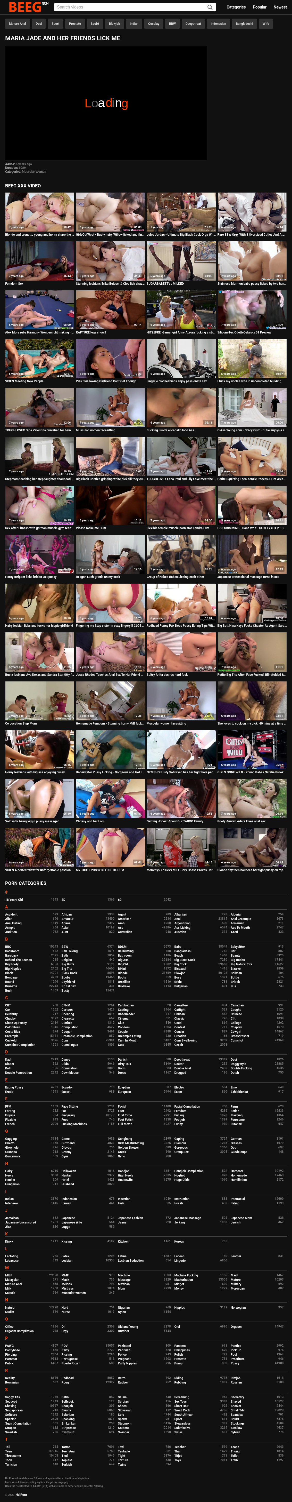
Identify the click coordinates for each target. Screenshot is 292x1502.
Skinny (66, 1410)
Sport (55, 24)
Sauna (122, 1397)
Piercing (11, 1354)
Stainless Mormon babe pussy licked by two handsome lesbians (252, 283)
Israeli (178, 1203)
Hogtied (179, 1175)
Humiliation (239, 1180)
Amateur (67, 919)
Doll (8, 1068)
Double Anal (182, 1068)
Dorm (122, 1068)
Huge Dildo (181, 1180)
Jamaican (12, 1218)
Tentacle (124, 1451)
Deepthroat (193, 24)
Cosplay (153, 24)
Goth (234, 1147)
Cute (121, 1045)
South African (183, 1415)
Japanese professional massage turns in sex (248, 577)
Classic (179, 1018)
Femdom (180, 1111)
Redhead (68, 1378)
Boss (177, 977)
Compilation (70, 1027)
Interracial (238, 1199)
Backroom (12, 951)
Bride (177, 982)
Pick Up (236, 1350)
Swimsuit (68, 1432)
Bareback (11, 955)
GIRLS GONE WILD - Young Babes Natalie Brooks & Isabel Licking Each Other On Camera (252, 772)
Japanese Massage (187, 1218)
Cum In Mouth (128, 1040)
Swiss (178, 1432)
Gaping (179, 1139)
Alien (8, 919)
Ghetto (9, 1143)
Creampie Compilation (77, 1036)
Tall (7, 1447)
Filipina (10, 1115)
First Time (125, 1115)
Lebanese (12, 1260)
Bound (9, 982)
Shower (236, 1406)
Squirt (95, 24)
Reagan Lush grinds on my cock (98, 577)
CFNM (66, 1005)
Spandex (237, 1415)
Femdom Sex (14, 283)
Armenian (237, 923)
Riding (178, 1378)
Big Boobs (238, 960)
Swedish (11, 1432)
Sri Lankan (69, 1423)
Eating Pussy (14, 1087)
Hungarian (12, 1184)
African (67, 914)
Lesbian (67, 1260)
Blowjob (114, 24)
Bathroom (125, 955)
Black (9, 973)
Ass (120, 927)
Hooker (10, 1180)
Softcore (11, 1415)
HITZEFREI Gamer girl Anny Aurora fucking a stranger (181, 332)
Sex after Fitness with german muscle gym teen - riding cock (39, 528)
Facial (122, 1106)
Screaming (181, 1397)
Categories (236, 7)
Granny (66, 1152)
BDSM (122, 947)
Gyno (121, 1156)
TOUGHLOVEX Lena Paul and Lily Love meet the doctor (181, 479)
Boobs (66, 977)
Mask (65, 1280)
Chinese (236, 1014)
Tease (235, 1447)
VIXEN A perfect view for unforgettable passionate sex (39, 870)
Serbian (123, 1401)
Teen (8, 1451)
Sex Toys (180, 1401)
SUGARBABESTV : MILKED (165, 283)
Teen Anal (69, 1451)
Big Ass (123, 960)
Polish (178, 1354)
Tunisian (11, 1464)
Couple (123, 1032)
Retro (122, 1378)
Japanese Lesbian (130, 1218)
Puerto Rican (71, 1363)
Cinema (123, 1018)
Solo (121, 1415)
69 (120, 900)
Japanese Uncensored (20, 1222)
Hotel (65, 1180)
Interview (11, 1203)
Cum (65, 1040)
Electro (179, 1087)
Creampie (12, 1036)
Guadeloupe (239, 1152)
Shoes (122, 1406)
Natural (10, 1307)
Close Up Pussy (16, 1023)
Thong (235, 1451)
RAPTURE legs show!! (91, 332)
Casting (123, 1010)
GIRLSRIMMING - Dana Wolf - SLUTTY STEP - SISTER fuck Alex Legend (252, 528)
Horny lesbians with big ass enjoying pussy (35, 772)
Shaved (236, 1401)
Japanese (68, 1218)
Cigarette (68, 1018)
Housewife (125, 1180)
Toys (177, 1460)
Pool (234, 1354)
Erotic (9, 1092)
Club (121, 1023)
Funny (178, 1124)
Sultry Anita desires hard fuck (167, 675)
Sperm (122, 1419)
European (124, 1092)
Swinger (123, 1432)
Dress (122, 1073)
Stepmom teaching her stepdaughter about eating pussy (39, 479)
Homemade (239, 1175)
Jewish (235, 1222)
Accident (11, 914)
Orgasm (236, 1327)
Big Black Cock (184, 960)
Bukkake (124, 986)
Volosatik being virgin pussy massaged (32, 821)
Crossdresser (240, 1036)
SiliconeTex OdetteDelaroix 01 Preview (244, 332)
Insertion (124, 1199)
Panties (236, 1346)
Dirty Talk (124, 1064)
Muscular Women (34, 171)
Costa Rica (12, 1032)
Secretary (237, 1397)
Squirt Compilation (18, 1423)
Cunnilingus (70, 1045)
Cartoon (67, 1010)
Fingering (68, 1115)
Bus (233, 986)
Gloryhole (12, 1147)
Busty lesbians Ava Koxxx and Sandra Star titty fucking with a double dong (39, 675)
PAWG (9, 1346)
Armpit (10, 927)
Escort (66, 1092)
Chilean (179, 1014)
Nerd (65, 1307)
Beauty (235, 955)
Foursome (238, 1120)
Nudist (9, 1312)
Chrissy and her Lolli (90, 821)
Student (123, 1428)
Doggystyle (238, 1064)
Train (234, 1460)
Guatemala (12, 1156)
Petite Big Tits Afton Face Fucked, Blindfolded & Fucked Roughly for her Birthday (252, 675)
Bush (8, 990)
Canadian (237, 1005)
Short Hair (181, 1406)
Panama (180, 1346)
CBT (8, 1005)
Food (65, 1120)
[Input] (135, 7)
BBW (172, 24)
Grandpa (11, 1152)
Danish (123, 1059)
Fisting (179, 1115)
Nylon (122, 1312)
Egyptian (124, 1087)
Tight (121, 1456)
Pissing (67, 1354)
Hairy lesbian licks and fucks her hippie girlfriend (39, 625)
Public (9, 1363)
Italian (235, 1203)
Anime (66, 923)
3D (63, 900)
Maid (234, 1275)
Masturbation (183, 1280)
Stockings (238, 1423)
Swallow (236, 1428)
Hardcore (237, 1171)
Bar (233, 951)
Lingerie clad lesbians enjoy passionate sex (177, 381)
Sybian (235, 1432)
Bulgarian (181, 986)
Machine (124, 1275)
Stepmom (124, 1423)
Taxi (121, 1447)
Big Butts (68, 964)
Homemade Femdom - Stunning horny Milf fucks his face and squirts (110, 723)
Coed (177, 1023)
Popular (259, 7)
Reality (10, 1378)
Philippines (182, 1350)
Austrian (180, 932)
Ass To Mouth (240, 927)
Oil (63, 1327)
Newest (280, 7)
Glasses (236, 1143)
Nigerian (124, 1307)
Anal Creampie (241, 919)
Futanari (236, 1124)
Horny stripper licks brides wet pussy (31, 577)
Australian (125, 932)
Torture (123, 1460)
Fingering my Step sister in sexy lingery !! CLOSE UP (110, 625)
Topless (67, 1460)
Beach (178, 955)
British (235, 982)
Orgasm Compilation (19, 1331)
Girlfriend (68, 1143)
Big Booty (12, 964)
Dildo (65, 1064)
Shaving (10, 1406)
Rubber (123, 1382)
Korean (179, 1241)
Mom (121, 1288)
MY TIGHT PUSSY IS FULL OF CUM (100, 870)
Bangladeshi (244, 24)
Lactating (11, 1256)
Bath (65, 955)
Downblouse (70, 1073)
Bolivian (236, 973)
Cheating (68, 1014)
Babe (177, 947)
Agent (122, 914)
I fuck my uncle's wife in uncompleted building (249, 381)
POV (65, 1346)
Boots (122, 977)
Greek (122, 1152)
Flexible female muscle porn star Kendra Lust (178, 528)
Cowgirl (236, 1032)
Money (178, 1288)
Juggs (66, 1227)
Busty (66, 990)
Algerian (236, 914)
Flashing (237, 1115)
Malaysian (12, 1280)
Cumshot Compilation (20, 1045)
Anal (177, 919)
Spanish (10, 1419)
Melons (67, 1284)
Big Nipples (13, 969)
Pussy (235, 1363)
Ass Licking (182, 927)
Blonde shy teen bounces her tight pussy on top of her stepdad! (252, 870)
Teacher (180, 1447)
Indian (134, 24)
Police (122, 1354)
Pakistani (124, 1346)
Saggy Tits (12, 1397)
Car (7, 1010)
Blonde (123, 973)
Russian (236, 1382)
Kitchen (123, 1241)
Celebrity (11, 1014)
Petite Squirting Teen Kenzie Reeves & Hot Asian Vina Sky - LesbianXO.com (252, 479)
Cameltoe (180, 1005)
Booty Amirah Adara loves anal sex (242, 821)
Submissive (182, 1428)
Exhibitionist (239, 1092)
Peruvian (124, 1350)
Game (66, 1139)
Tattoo (66, 1447)
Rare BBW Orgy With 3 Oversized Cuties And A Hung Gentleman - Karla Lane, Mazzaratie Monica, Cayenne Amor (252, 234)
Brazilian (124, 982)
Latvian (179, 1256)
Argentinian (182, 923)
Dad (8, 1059)
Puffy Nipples (127, 1363)
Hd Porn (21, 1495)
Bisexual (180, 969)
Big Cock (180, 964)
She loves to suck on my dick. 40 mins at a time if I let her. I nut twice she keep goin (252, 723)
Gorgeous (181, 1147)
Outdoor (123, 1331)
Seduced (11, 1401)
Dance (66, 1059)
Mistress (68, 1288)
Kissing (67, 1241)
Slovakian (124, 1410)
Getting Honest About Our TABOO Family (175, 821)
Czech (178, 1045)
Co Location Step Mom (21, 723)
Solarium (68, 1415)
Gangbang (125, 1139)
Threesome (13, 1456)
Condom (124, 1027)
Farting (10, 1111)
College (236, 1023)
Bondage (11, 977)
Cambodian (126, 1005)
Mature (235, 1280)
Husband (68, 1184)
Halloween (69, 1171)
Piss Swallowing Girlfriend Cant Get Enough (106, 381)
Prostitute (237, 1359)
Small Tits (238, 1410)
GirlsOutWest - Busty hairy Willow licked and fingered (110, 234)
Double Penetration (18, 1073)
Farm (234, 1106)
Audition (11, 932)
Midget (179, 1284)
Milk (8, 1288)
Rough (66, 1382)
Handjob (124, 1171)
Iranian (66, 1203)
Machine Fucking (186, 1275)
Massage (124, 1280)
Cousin (179, 1032)
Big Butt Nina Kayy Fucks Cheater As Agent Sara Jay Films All (252, 625)
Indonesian (218, 24)
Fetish (235, 1111)
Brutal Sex (69, 986)
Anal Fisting (13, 923)
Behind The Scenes (18, 960)
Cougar (67, 1032)
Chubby (10, 1018)
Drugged (180, 1073)
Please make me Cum (91, 528)
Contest (179, 1027)
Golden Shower (128, 1147)
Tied (65, 1456)
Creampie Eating (129, 1036)
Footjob (179, 1120)
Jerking (179, 1222)
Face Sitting (70, 1106)
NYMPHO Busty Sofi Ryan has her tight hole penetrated (181, 772)
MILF (8, 1275)
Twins (122, 1464)
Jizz (8, 1227)
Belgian (67, 960)
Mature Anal (17, 24)
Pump (178, 1363)
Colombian (12, 1027)
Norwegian (238, 1307)
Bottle (235, 977)
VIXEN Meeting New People (24, 381)
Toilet (234, 1456)
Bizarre (236, 969)
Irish (121, 1203)
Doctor (178, 1064)
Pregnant (124, 1359)
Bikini (122, 969)
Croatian (180, 1036)
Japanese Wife (72, 1222)
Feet (121, 1111)
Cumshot (237, 1040)
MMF (65, 1275)
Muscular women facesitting (95, 430)
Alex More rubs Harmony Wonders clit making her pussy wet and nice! (39, 332)
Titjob (178, 1456)
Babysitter (238, 947)
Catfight (179, 1010)
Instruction (181, 1199)
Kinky (9, 1241)
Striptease (69, 1428)
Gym (65, 1156)
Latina (122, 1256)
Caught (236, 1010)
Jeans (122, 1222)
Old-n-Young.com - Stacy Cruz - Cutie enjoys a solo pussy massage (252, 430)
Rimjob (235, 1378)
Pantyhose (12, 1350)
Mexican (124, 1284)
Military (236, 1284)
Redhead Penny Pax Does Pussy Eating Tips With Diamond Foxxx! (181, 625)
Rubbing (180, 1382)
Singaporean (14, 1410)
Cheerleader (126, 1014)
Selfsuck (68, 1401)
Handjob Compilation (188, 1171)
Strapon (10, 1428)
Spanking (68, 1419)
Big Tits (67, 969)
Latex (65, 1256)
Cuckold (10, 1040)
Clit (233, 1018)
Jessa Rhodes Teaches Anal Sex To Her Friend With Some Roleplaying (110, 675)
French (10, 1124)
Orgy (65, 1331)
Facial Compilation (187, 1106)
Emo (234, 1087)
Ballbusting (126, 951)
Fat (64, 1111)
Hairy (9, 1171)
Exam (178, 1092)
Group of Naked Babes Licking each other (175, 577)
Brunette (11, 986)
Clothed (67, 1023)
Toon (8, 1460)
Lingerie (180, 1260)
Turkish (67, 1464)
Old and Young (128, 1327)
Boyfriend (68, 982)
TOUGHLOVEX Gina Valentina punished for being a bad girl (39, 430)
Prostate (75, 24)
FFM (8, 1106)
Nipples (179, 1307)
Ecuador (67, 1087)
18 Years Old (14, 900)
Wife (266, 24)
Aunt (65, 932)
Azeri (234, 932)
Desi (39, 24)
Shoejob (67, 1406)
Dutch (235, 1073)
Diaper (9, 1064)
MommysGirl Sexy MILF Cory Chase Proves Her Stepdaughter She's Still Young (181, 870)
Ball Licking (70, 951)
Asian (66, 927)
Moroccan (238, 1288)
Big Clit (123, 964)
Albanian (180, 914)
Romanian (12, 1382)
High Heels (125, 1175)
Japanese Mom (241, 1218)
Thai (177, 1451)
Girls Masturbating (131, 1143)
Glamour (180, 1143)
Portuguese (70, 1359)
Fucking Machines (74, 1124)
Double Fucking (241, 1068)
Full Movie (125, 1124)
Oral (177, 1327)
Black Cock (69, 973)
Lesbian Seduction (131, 1260)
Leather (236, 1256)
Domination (70, 1068)
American (124, 919)
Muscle (10, 1293)
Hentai (66, 1175)
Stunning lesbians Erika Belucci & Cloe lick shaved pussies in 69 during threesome (110, 283)
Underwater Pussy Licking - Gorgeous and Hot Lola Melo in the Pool (110, 772)
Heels (9, 1175)
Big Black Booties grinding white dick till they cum (110, 479)
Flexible (10, 1120)
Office (9, 1327)
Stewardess (182, 1423)
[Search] (210, 8)
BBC (8, 947)
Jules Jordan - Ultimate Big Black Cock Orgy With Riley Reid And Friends (181, 234)
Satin (65, 1397)
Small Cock (182, 1410)
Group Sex (181, 1152)
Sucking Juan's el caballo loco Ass (170, 430)
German (236, 1139)
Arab (121, 923)
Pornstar (11, 1359)
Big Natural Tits (241, 964)
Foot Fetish (126, 1120)
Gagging (11, 1139)
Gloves (66, 1147)
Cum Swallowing (185, 1040)
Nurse (66, 1312)
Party (65, 1350)
